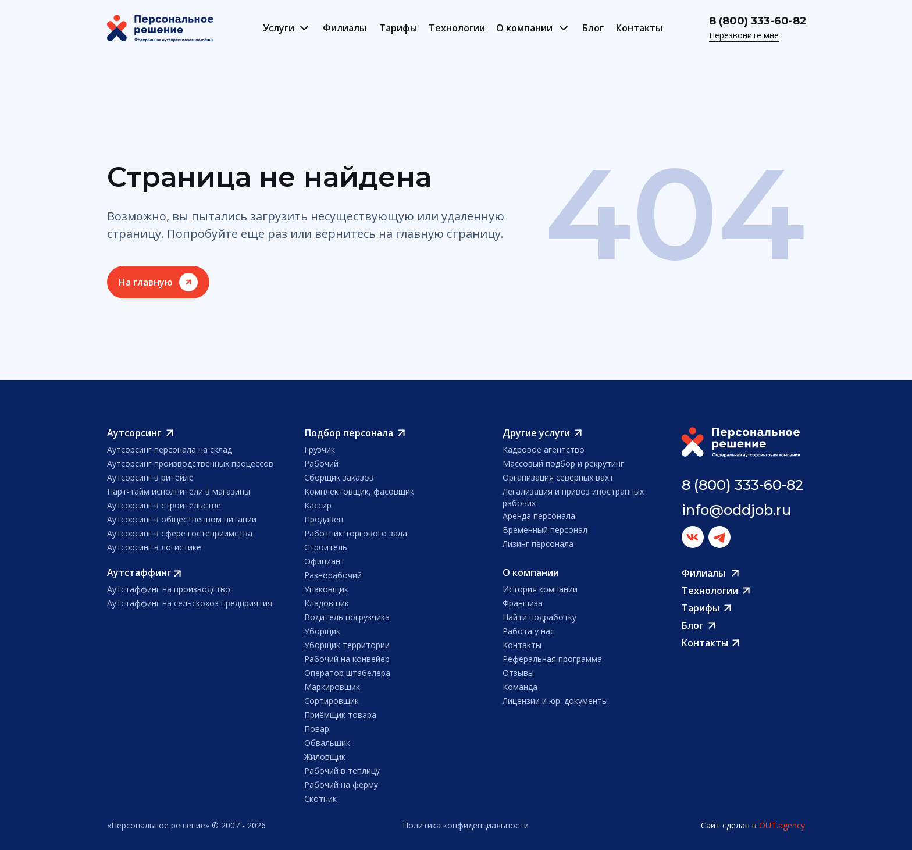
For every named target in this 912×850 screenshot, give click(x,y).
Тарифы (398, 28)
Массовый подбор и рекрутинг (563, 463)
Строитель (325, 547)
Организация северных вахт (558, 477)
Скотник (320, 798)
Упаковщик (326, 589)
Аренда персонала (539, 515)
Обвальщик (327, 742)
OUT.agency (782, 825)
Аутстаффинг (139, 572)
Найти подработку (539, 617)
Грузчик (319, 449)
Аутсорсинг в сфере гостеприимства (179, 533)
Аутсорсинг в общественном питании (181, 519)
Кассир (318, 505)
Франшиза (523, 603)
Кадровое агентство (544, 449)
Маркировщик (332, 686)
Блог (593, 28)
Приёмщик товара (340, 714)
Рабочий (321, 463)
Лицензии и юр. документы (555, 700)
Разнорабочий (333, 575)
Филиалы (344, 28)
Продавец (323, 519)
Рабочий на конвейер (347, 658)
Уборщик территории (347, 644)
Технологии (457, 28)
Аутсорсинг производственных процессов (190, 463)
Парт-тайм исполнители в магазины (178, 491)
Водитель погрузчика (347, 617)
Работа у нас (528, 630)
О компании (524, 28)
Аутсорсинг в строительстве (164, 505)
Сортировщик (331, 700)
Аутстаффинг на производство (168, 589)
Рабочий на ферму (341, 784)
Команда (520, 686)
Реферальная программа (552, 658)
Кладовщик (326, 603)
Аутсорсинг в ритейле (150, 477)
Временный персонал (545, 529)
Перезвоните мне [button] (744, 35)
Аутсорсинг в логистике (154, 547)
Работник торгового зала (355, 533)
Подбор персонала (349, 432)
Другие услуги (536, 432)
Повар (316, 728)
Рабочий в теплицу (342, 770)
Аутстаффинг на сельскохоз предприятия (189, 603)
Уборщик (322, 630)
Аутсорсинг (134, 432)
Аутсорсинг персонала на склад (169, 449)
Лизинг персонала (538, 543)
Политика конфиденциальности (465, 825)
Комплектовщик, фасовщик (359, 491)
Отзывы (518, 672)
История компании (540, 589)
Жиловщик (324, 756)
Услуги (278, 28)
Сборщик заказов (339, 477)
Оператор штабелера (347, 672)
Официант (324, 561)
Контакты (639, 28)
